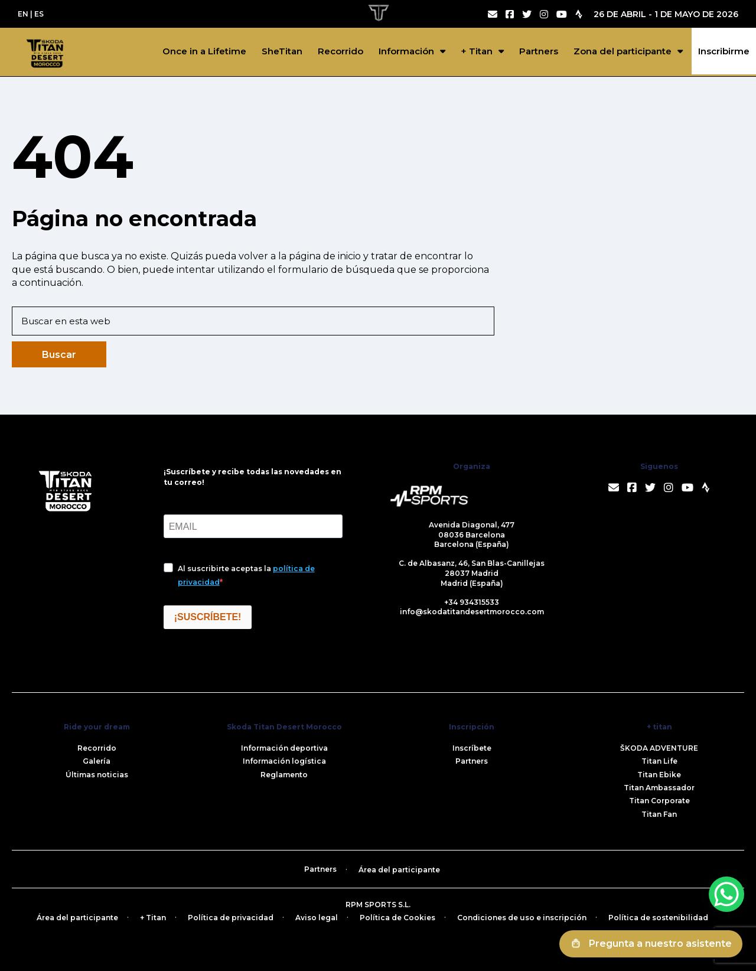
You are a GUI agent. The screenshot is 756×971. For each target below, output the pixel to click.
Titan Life (659, 761)
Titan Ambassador (659, 787)
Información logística (284, 761)
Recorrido (340, 51)
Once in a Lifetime (204, 51)
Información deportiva (284, 748)
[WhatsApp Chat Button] (726, 894)
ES (39, 13)
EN (23, 13)
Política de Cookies (397, 917)
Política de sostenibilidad (658, 917)
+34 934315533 (471, 602)
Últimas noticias (97, 774)
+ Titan (477, 51)
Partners (538, 51)
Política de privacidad (230, 917)
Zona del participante (622, 51)
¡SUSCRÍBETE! (208, 617)
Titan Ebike (659, 774)
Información (406, 51)
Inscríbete (471, 748)
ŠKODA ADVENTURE (659, 748)
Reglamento (284, 774)
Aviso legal (316, 917)
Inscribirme (724, 51)
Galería (96, 761)
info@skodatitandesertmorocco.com (472, 611)
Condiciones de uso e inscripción (521, 917)
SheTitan (282, 51)
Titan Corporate (659, 800)
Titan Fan (659, 814)
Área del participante (399, 869)
